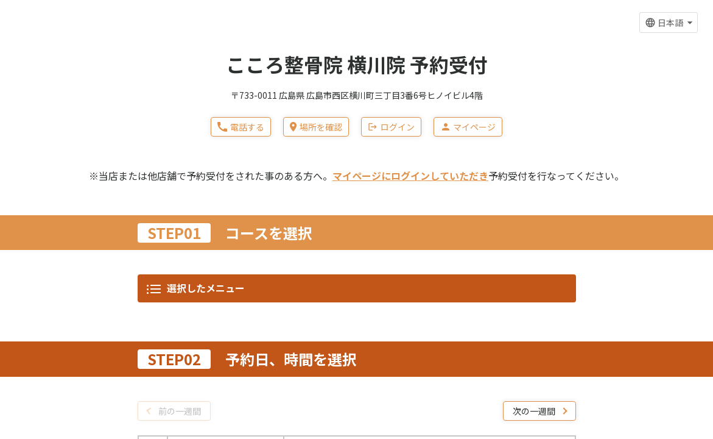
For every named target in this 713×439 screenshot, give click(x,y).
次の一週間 (534, 70)
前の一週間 (179, 70)
